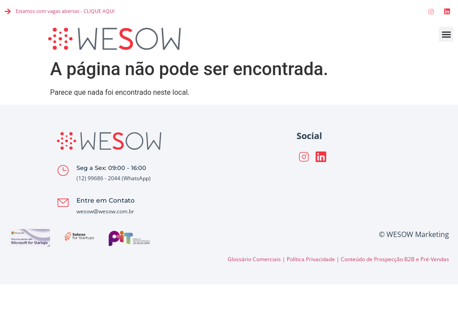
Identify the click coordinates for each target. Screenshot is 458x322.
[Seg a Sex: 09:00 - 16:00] (63, 170)
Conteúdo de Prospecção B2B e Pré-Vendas (395, 259)
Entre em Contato (105, 200)
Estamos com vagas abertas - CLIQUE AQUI (65, 11)
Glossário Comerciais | (257, 259)
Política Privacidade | (314, 259)
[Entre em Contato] (63, 202)
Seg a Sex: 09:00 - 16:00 (111, 167)
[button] (446, 34)
